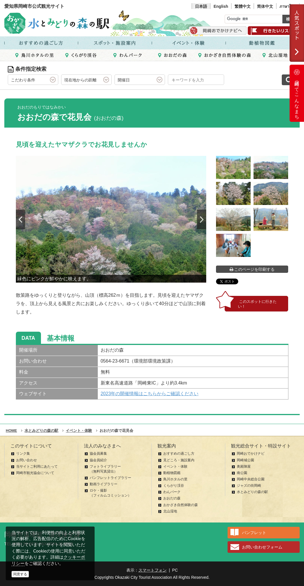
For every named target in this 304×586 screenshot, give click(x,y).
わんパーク (172, 492)
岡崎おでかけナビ (250, 453)
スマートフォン (152, 570)
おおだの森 (172, 498)
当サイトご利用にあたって (37, 466)
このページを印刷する (252, 269)
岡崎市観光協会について (35, 473)
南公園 (242, 473)
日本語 (201, 6)
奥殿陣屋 (244, 466)
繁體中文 (242, 6)
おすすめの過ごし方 (178, 453)
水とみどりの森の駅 (252, 492)
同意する (20, 574)
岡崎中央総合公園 (250, 479)
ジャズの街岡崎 (249, 486)
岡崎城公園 (245, 460)
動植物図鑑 (172, 473)
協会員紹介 (98, 460)
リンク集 (23, 453)
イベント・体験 (175, 466)
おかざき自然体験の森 (180, 505)
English (220, 6)
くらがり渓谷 (173, 486)
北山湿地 (170, 511)
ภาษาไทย (287, 6)
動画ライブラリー (103, 484)
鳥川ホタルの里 (175, 479)
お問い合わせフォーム (262, 547)
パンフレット (254, 532)
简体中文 (265, 6)
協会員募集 (98, 453)
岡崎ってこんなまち (297, 93)
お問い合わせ (26, 460)
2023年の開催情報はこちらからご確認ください (150, 393)
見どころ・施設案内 (178, 460)
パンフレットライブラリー (110, 478)
